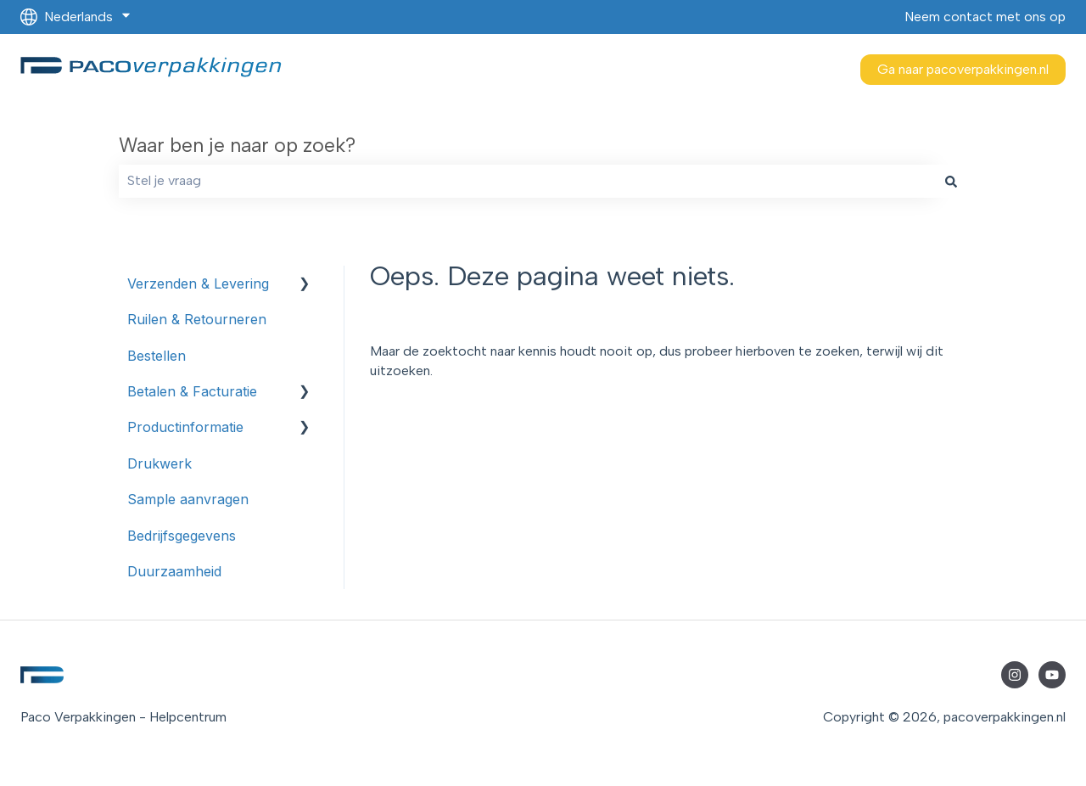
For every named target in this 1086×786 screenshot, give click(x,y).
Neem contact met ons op (985, 16)
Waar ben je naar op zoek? (237, 145)
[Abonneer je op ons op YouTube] (1052, 674)
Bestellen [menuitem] (156, 355)
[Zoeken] (951, 181)
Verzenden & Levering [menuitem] (198, 283)
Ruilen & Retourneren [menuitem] (196, 319)
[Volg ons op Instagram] (1014, 674)
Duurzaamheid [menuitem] (174, 571)
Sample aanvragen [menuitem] (188, 499)
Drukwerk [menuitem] (159, 463)
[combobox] (527, 181)
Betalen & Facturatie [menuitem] (192, 391)
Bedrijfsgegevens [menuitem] (181, 535)
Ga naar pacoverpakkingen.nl (963, 69)
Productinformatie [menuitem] (185, 426)
